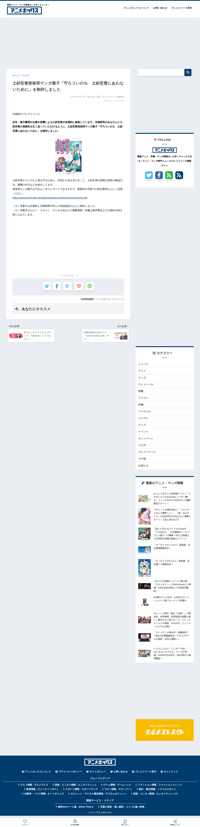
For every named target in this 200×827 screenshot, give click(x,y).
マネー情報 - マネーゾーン (118, 792)
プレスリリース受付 (181, 8)
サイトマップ (171, 774)
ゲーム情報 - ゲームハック (117, 787)
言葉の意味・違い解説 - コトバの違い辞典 (122, 809)
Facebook (159, 180)
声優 (141, 405)
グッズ (142, 426)
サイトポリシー (98, 774)
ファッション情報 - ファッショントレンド (160, 787)
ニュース (143, 364)
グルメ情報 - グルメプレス (34, 787)
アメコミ (143, 398)
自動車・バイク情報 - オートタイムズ (44, 796)
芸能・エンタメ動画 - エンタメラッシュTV (155, 796)
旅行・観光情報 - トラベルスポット (157, 792)
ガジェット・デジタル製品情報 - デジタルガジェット (98, 796)
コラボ (142, 447)
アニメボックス (103, 815)
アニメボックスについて (136, 8)
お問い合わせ (160, 8)
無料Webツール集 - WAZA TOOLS (76, 809)
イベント (143, 433)
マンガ (100, 299)
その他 (142, 461)
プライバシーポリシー (70, 774)
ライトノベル (146, 384)
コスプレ (143, 419)
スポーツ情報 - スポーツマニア (81, 792)
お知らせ (143, 468)
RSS (179, 180)
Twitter (149, 180)
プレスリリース (115, 299)
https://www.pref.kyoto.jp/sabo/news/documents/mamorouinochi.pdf (49, 197)
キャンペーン (146, 440)
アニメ (142, 371)
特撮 (141, 391)
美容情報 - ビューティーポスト (42, 792)
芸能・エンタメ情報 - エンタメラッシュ (76, 787)
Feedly (169, 180)
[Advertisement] (100, 42)
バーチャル (145, 412)
